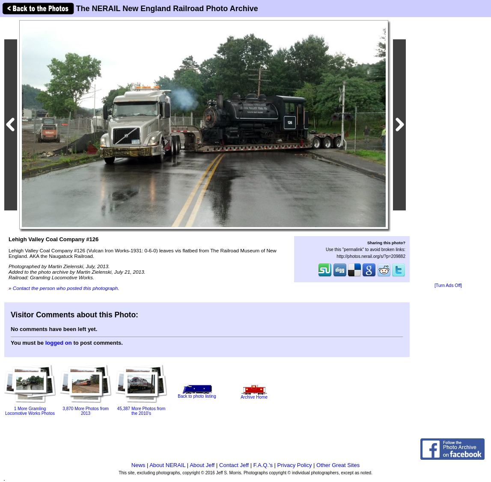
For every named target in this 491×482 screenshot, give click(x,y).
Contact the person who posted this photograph (65, 288)
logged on (58, 343)
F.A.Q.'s (263, 465)
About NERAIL (167, 465)
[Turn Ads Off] (448, 285)
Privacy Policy (294, 465)
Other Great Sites (338, 465)
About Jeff (202, 465)
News (138, 465)
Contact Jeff (234, 465)
